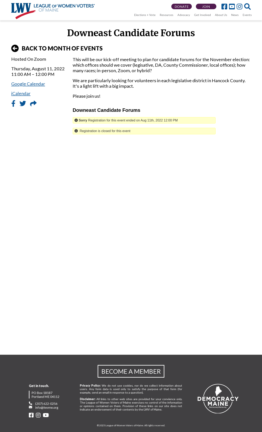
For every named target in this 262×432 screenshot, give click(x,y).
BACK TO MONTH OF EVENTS (57, 48)
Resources (166, 15)
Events (247, 15)
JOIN (206, 6)
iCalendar (20, 93)
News (235, 15)
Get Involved (202, 15)
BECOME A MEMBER (131, 371)
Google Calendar (28, 83)
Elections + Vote (145, 15)
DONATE (182, 6)
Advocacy (183, 15)
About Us (221, 15)
